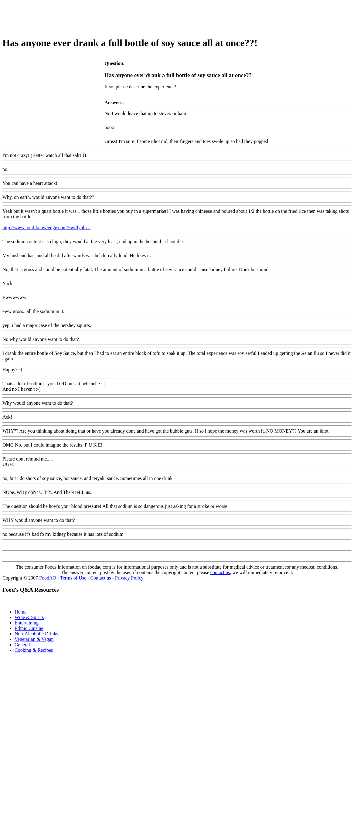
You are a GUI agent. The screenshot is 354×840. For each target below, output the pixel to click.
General (22, 644)
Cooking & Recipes (34, 650)
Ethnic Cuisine (29, 628)
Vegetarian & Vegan (34, 639)
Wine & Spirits (29, 617)
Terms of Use (73, 577)
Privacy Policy (129, 577)
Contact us (100, 577)
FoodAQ (47, 577)
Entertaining (27, 622)
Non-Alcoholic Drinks (36, 633)
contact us (220, 572)
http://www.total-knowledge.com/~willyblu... (46, 227)
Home (20, 611)
